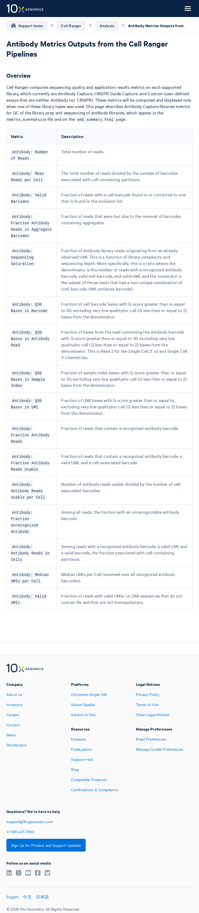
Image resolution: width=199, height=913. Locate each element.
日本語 (42, 896)
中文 (27, 896)
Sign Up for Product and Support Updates (46, 845)
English (12, 896)
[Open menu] (188, 8)
